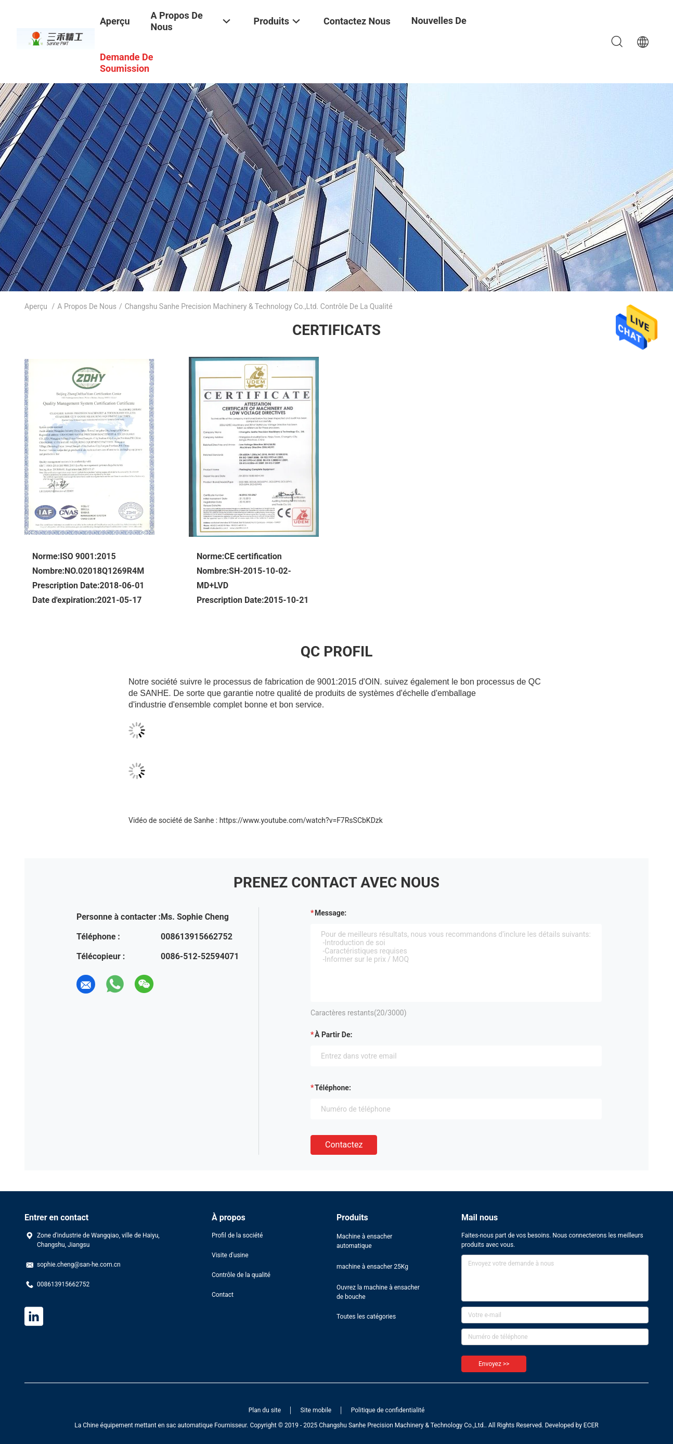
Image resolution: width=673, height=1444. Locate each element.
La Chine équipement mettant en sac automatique (143, 1425)
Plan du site (265, 1410)
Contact (223, 1294)
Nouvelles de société (439, 28)
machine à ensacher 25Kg (372, 1266)
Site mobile (316, 1410)
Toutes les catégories (366, 1316)
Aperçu (35, 306)
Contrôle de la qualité (241, 1275)
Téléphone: (333, 1088)
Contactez (344, 1145)
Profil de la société (237, 1235)
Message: (330, 913)
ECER (591, 1425)
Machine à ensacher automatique (364, 1241)
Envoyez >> (493, 1364)
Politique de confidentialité (388, 1410)
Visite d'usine (230, 1255)
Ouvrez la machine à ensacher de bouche (378, 1292)
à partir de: (333, 1034)
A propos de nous (87, 306)
